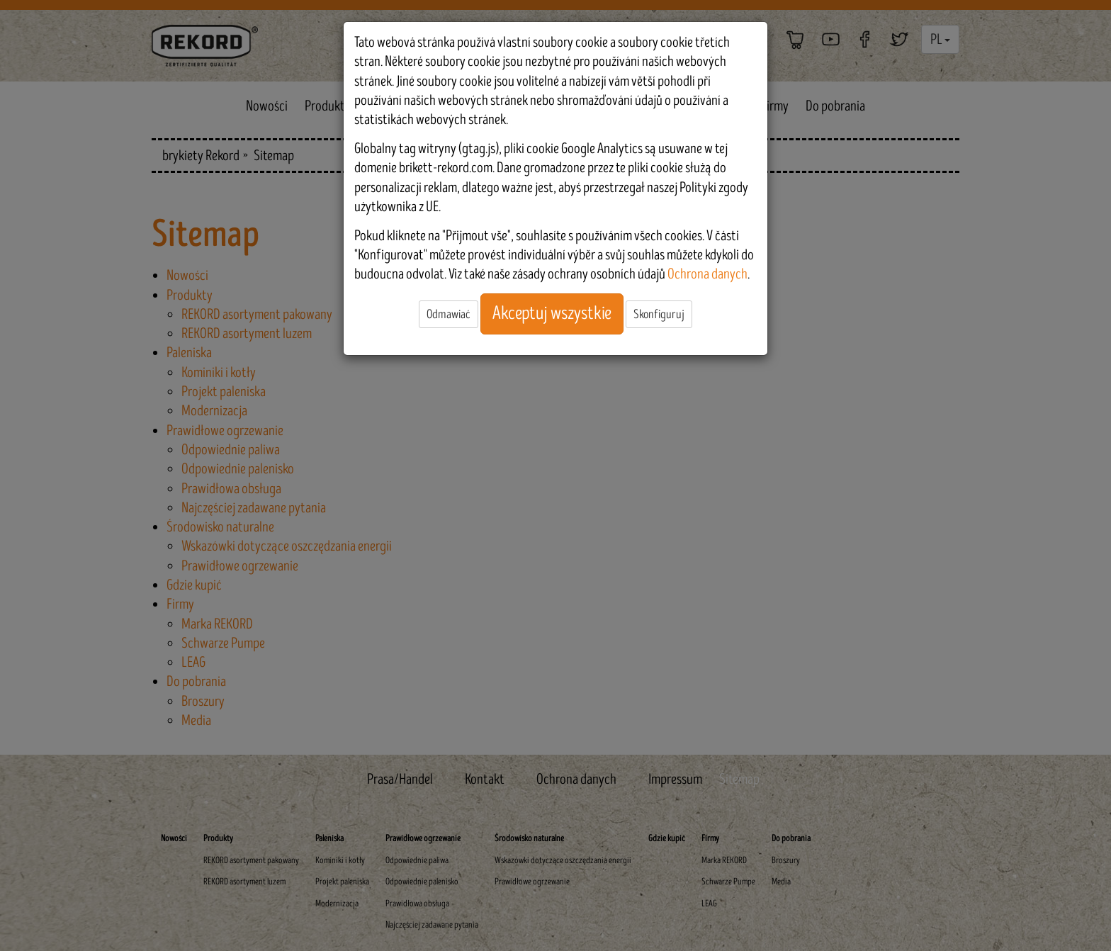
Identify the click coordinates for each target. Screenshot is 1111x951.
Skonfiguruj (658, 314)
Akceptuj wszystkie (551, 313)
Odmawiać (448, 314)
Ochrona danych (707, 274)
